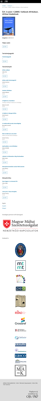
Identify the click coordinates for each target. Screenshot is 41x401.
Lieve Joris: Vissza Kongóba (9, 191)
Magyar (4, 208)
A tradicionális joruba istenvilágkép (11, 123)
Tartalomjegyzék (6, 57)
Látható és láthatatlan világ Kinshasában (13, 156)
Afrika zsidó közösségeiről (9, 80)
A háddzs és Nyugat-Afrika (9, 113)
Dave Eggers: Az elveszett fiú (9, 181)
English (4, 206)
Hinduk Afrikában (7, 90)
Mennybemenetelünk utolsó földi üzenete (13, 166)
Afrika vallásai (6, 70)
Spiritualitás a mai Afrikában (9, 146)
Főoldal (4, 5)
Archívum (10, 5)
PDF (5, 46)
